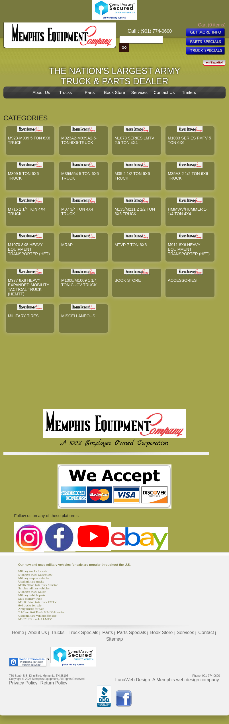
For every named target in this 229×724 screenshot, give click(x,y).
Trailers (189, 92)
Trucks (65, 92)
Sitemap (114, 639)
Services (139, 92)
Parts (90, 92)
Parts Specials (131, 632)
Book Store (114, 92)
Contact (206, 632)
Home (18, 632)
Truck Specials (83, 632)
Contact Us (164, 92)
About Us (41, 92)
